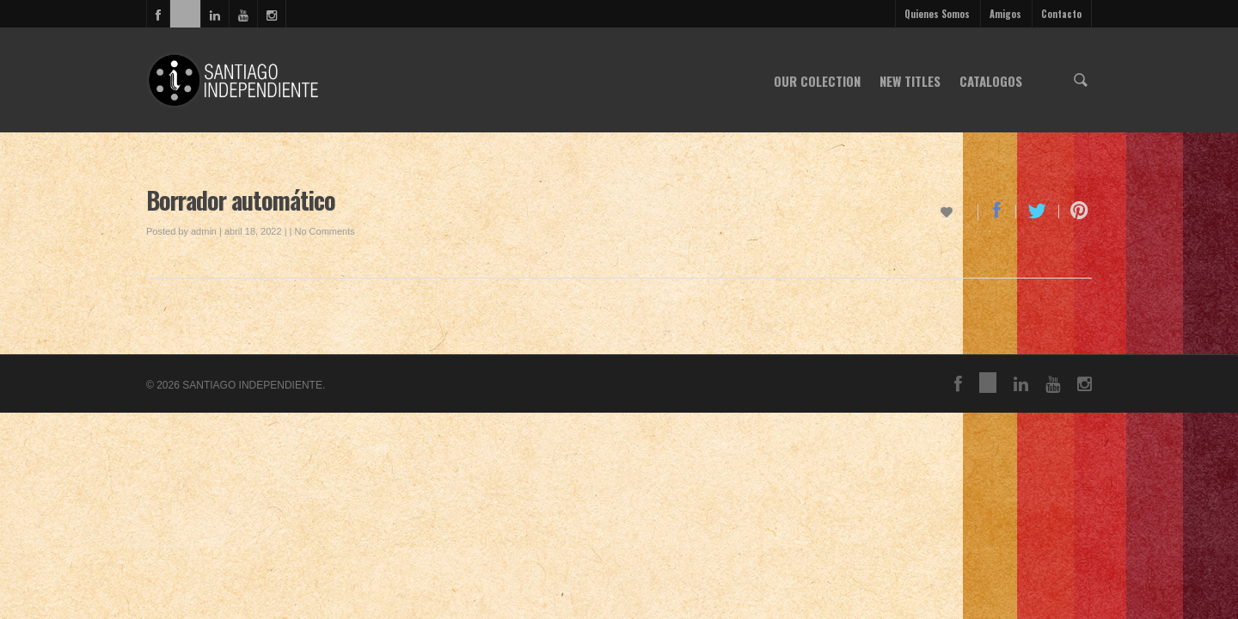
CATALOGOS (990, 80)
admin (204, 231)
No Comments (324, 231)
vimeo (184, 14)
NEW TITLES (910, 80)
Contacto (1061, 14)
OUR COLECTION (817, 80)
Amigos (1005, 14)
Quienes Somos (937, 14)
